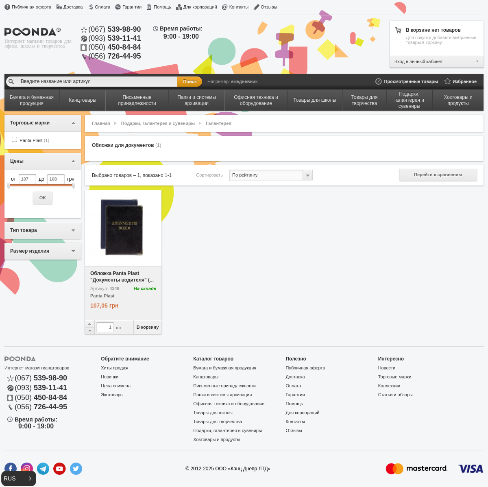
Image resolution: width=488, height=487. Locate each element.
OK (42, 197)
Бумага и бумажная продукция (224, 367)
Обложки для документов (126, 145)
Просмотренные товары (411, 81)
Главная (101, 123)
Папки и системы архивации (222, 394)
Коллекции (389, 385)
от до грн (42, 189)
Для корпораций (200, 6)
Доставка (73, 6)
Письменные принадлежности (224, 385)
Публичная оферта (31, 6)
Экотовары (112, 394)
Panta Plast (34, 140)
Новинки (109, 376)
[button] (19, 478)
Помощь (162, 6)
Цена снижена (116, 385)
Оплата (102, 6)
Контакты (239, 6)
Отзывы (269, 6)
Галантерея (218, 123)
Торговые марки (395, 376)
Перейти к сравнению (438, 174)
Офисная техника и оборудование (228, 403)
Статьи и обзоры (395, 394)
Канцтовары (205, 376)
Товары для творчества (217, 421)
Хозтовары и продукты (216, 439)
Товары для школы (213, 412)
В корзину (148, 327)
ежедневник (244, 81)
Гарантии (132, 6)
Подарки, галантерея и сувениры (158, 123)
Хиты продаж (114, 367)
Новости (387, 367)
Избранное (465, 81)
